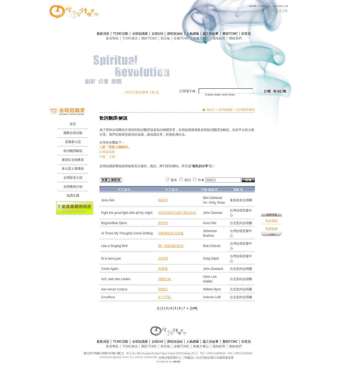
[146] (193, 308)
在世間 (163, 258)
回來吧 (163, 269)
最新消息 (103, 33)
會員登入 (273, 11)
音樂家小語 (73, 142)
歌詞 (188, 180)
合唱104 (158, 33)
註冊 (284, 11)
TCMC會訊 (130, 38)
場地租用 (219, 38)
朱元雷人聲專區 (73, 169)
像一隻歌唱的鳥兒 (171, 246)
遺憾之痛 (164, 279)
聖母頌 (163, 223)
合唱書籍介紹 (72, 186)
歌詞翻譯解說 (72, 151)
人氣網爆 (193, 33)
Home (210, 109)
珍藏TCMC (182, 38)
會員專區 (112, 38)
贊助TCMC (230, 33)
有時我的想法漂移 (171, 233)
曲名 (174, 180)
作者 (201, 180)
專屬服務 (271, 206)
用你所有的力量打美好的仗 (177, 213)
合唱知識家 (140, 33)
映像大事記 (201, 38)
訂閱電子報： (189, 91)
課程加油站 (175, 33)
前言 (73, 124)
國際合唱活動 (72, 133)
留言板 (166, 38)
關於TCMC (149, 38)
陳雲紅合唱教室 (73, 160)
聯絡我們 (235, 38)
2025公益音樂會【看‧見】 (145, 92)
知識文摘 (73, 195)
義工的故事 (211, 33)
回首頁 (246, 33)
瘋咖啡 (163, 200)
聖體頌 (163, 289)
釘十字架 (164, 297)
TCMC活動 (121, 33)
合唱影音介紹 (72, 177)
